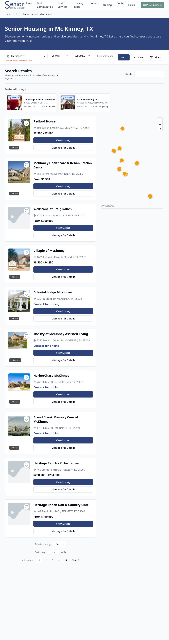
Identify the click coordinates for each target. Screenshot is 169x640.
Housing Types (78, 4)
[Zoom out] (160, 124)
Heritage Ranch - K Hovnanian (56, 463)
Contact (121, 3)
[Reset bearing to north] (160, 129)
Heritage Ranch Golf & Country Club (60, 505)
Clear (138, 57)
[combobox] (60, 56)
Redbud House (44, 121)
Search (123, 57)
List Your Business (152, 4)
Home (28, 3)
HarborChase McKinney (51, 375)
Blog (107, 5)
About (94, 3)
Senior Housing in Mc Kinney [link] (37, 13)
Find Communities (45, 4)
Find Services (62, 4)
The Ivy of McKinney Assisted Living (60, 334)
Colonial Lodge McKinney (52, 292)
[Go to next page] (75, 560)
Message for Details (63, 147)
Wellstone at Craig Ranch (52, 209)
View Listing (63, 140)
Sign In (131, 4)
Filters (155, 57)
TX (17, 13)
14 (66, 560)
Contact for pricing (46, 304)
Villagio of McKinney (49, 251)
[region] (132, 162)
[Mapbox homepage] (108, 205)
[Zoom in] (160, 120)
